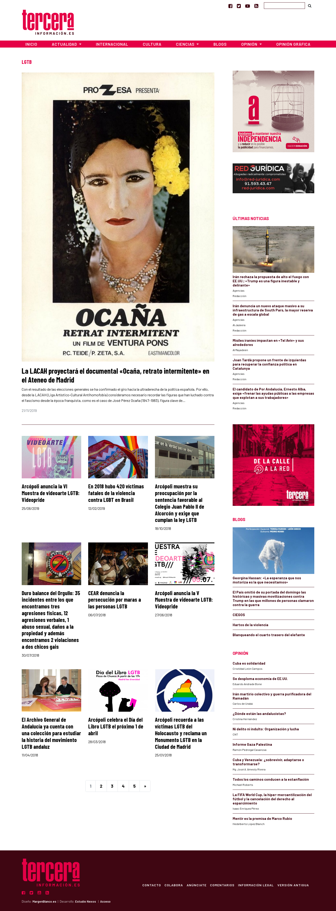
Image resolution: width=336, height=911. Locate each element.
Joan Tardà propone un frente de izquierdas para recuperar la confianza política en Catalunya (269, 364)
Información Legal (255, 885)
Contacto (150, 885)
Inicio (31, 44)
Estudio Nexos (85, 901)
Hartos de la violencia (250, 625)
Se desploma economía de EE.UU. (261, 678)
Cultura (152, 44)
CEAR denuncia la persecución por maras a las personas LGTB (114, 600)
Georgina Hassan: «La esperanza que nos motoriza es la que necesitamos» (267, 580)
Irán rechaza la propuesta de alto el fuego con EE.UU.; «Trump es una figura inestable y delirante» (271, 281)
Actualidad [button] (65, 44)
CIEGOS (239, 615)
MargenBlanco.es (44, 901)
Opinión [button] (249, 44)
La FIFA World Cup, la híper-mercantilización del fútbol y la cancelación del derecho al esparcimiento (272, 799)
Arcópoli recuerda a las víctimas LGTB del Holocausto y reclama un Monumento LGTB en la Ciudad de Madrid (181, 733)
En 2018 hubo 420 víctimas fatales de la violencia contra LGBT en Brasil (116, 493)
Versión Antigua (293, 885)
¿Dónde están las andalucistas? (259, 713)
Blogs (220, 44)
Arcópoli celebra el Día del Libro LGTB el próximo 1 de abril (115, 726)
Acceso (105, 901)
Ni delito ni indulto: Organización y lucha (266, 729)
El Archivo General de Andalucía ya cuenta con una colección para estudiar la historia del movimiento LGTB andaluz (51, 733)
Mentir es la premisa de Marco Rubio (262, 818)
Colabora (173, 885)
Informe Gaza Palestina (252, 744)
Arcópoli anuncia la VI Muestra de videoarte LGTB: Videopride (51, 493)
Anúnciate (196, 885)
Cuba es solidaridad (249, 663)
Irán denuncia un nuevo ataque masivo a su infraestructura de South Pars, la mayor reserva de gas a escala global (273, 310)
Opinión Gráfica (293, 44)
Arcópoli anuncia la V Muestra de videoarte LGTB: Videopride (184, 600)
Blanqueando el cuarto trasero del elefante (269, 635)
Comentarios (222, 885)
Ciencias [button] (186, 44)
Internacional (112, 44)
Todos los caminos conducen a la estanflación (271, 779)
